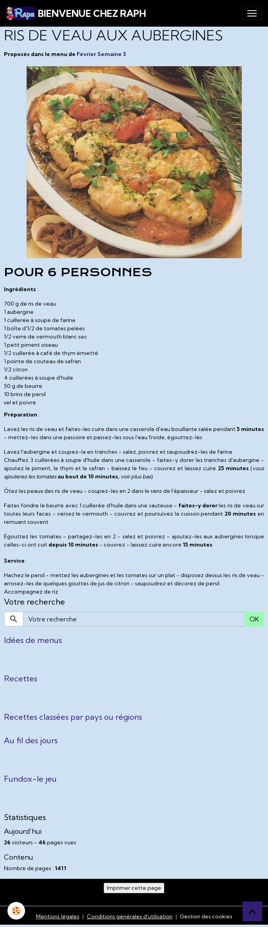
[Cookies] (16, 911)
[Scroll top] (252, 911)
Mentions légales (57, 916)
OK (254, 619)
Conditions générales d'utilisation (130, 916)
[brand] (76, 13)
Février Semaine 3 (101, 54)
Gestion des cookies (206, 916)
